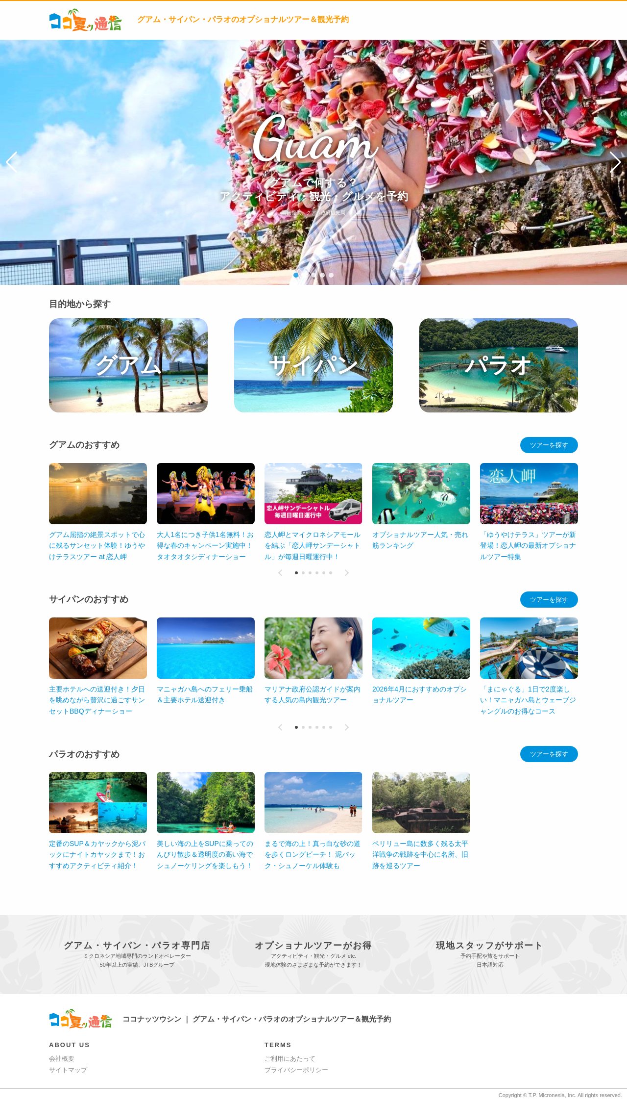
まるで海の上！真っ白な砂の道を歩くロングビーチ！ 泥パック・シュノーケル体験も (97, 855)
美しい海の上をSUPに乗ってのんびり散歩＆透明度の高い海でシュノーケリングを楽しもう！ (420, 855)
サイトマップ (68, 1070)
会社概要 (61, 1058)
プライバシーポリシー (296, 1070)
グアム (128, 365)
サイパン (313, 365)
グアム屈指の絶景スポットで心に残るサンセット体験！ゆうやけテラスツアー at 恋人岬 (97, 546)
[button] (11, 162)
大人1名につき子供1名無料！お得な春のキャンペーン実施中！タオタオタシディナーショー (205, 546)
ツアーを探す (549, 445)
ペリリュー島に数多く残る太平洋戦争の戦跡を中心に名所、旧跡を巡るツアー (205, 855)
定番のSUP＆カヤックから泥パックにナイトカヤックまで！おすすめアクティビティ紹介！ (313, 855)
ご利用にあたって (290, 1058)
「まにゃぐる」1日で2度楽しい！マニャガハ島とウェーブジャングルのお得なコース (528, 700)
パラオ (498, 365)
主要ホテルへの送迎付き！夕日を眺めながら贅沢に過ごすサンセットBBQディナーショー (97, 700)
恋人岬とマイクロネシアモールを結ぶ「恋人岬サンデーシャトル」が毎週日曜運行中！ (313, 546)
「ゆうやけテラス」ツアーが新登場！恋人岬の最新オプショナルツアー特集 (528, 546)
